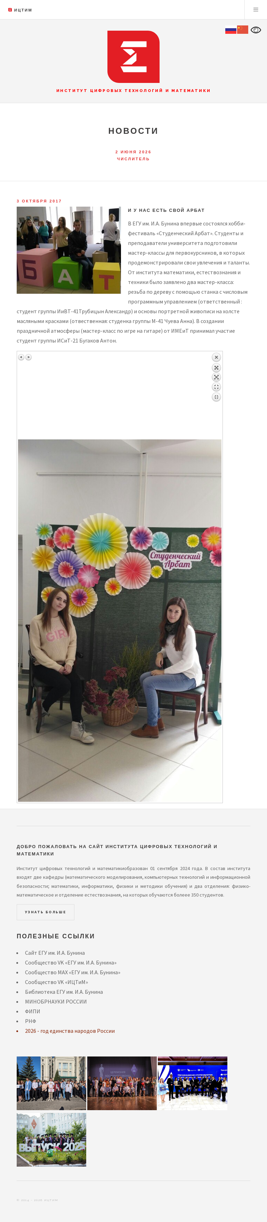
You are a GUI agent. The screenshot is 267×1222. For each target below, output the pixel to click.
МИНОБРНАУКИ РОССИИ (56, 1001)
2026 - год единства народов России (70, 1030)
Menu (256, 10)
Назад (216, 395)
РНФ (30, 1020)
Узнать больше (45, 912)
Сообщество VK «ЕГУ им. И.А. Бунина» (70, 962)
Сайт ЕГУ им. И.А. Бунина (55, 952)
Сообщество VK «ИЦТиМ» (56, 981)
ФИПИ (32, 1011)
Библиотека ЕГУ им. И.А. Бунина (64, 991)
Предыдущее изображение (21, 357)
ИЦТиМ (23, 10)
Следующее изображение (28, 357)
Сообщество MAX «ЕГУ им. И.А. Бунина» (72, 972)
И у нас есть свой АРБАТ (166, 210)
